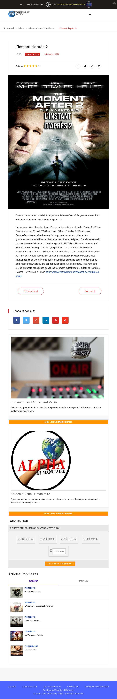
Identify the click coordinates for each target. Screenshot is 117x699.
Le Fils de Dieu (31, 649)
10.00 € (25, 539)
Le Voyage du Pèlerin (34, 635)
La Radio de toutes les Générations (71, 4)
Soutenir (12, 686)
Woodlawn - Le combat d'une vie (39, 606)
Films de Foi (33, 54)
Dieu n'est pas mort (33, 620)
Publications (72, 686)
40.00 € (90, 539)
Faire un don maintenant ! (59, 422)
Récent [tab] (33, 581)
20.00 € (47, 539)
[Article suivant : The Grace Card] (90, 291)
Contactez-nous (30, 686)
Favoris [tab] (83, 581)
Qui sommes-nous (52, 686)
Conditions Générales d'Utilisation (58, 690)
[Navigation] (90, 15)
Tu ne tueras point (32, 591)
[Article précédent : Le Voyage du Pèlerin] (31, 291)
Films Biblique (31, 646)
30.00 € (69, 539)
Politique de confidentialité (97, 686)
